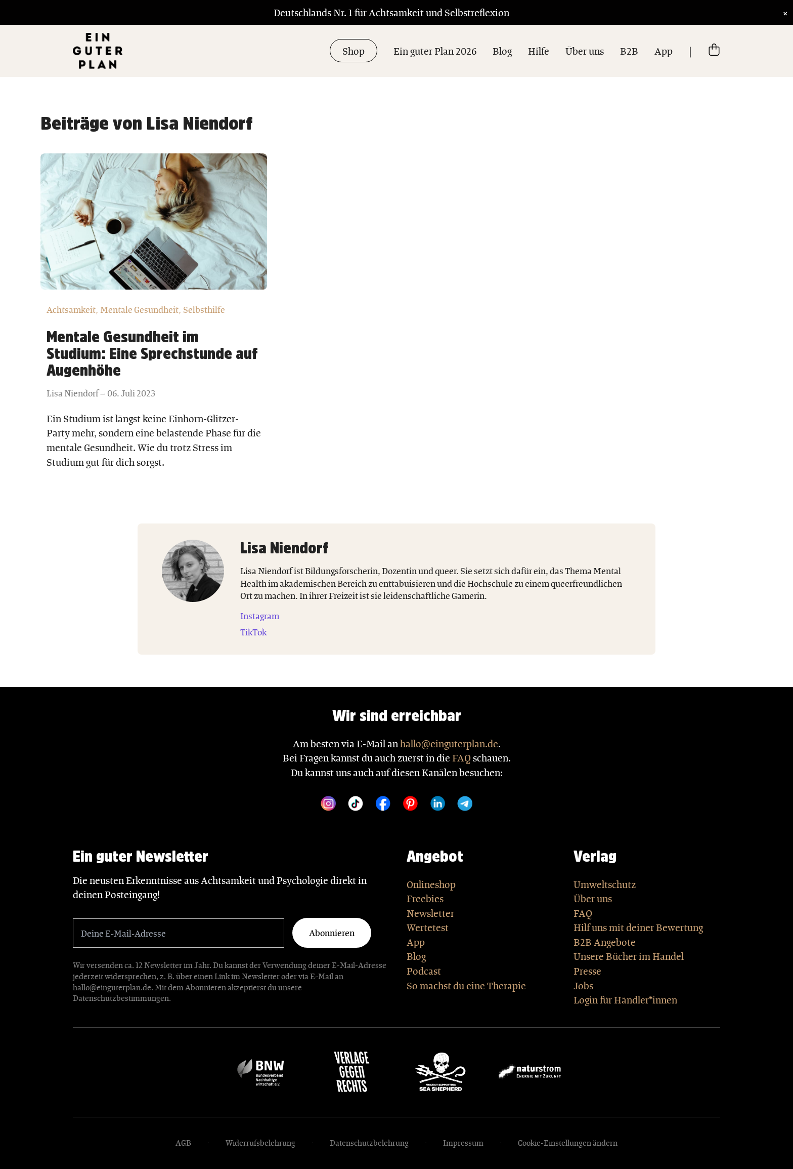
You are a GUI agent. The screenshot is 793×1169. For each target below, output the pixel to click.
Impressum (463, 1143)
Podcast (424, 970)
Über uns (584, 51)
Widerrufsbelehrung (260, 1143)
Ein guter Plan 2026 (434, 51)
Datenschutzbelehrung (369, 1143)
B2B (629, 51)
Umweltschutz (605, 884)
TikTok (253, 632)
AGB (183, 1143)
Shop (353, 51)
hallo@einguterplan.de (449, 743)
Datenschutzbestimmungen (121, 997)
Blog (502, 51)
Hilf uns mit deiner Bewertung (638, 927)
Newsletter (430, 913)
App (663, 51)
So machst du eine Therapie (466, 985)
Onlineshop (431, 884)
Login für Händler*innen (625, 999)
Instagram (259, 616)
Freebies (425, 898)
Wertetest (428, 927)
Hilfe (538, 51)
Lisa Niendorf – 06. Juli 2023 (101, 393)
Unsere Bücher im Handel (629, 956)
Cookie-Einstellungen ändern (568, 1143)
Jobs (583, 985)
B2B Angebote (605, 942)
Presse (587, 970)
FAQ (461, 757)
